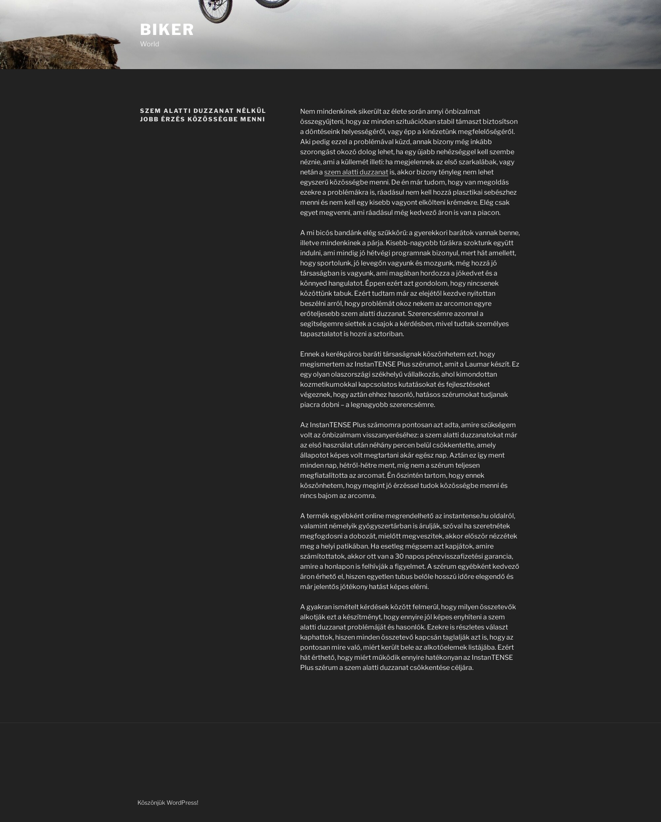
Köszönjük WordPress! (167, 802)
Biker (167, 29)
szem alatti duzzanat (356, 172)
